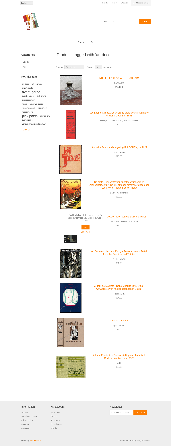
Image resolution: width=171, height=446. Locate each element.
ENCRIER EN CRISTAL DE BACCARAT (119, 78)
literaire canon (28, 108)
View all (26, 130)
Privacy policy (27, 420)
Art (92, 42)
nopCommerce (35, 440)
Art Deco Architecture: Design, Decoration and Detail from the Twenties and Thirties (119, 253)
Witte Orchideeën (119, 320)
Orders (54, 416)
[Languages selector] (26, 3)
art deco (25, 84)
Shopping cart (56, 424)
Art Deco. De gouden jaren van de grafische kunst (119, 216)
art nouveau (37, 84)
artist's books (27, 88)
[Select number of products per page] (98, 67)
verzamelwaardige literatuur (34, 124)
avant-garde (31, 92)
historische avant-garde (32, 104)
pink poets (30, 116)
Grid (143, 67)
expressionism (28, 100)
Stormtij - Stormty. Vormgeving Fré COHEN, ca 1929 (119, 147)
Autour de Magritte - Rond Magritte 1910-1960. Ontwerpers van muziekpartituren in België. (119, 287)
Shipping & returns (29, 416)
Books (80, 42)
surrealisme (27, 120)
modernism (42, 108)
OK (85, 227)
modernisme (27, 112)
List (148, 67)
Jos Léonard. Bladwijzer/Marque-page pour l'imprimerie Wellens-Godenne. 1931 (119, 114)
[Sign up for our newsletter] (122, 412)
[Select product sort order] (74, 67)
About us (25, 424)
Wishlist (54, 428)
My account (55, 412)
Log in (114, 3)
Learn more (85, 232)
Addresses (55, 420)
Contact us (25, 428)
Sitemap (24, 412)
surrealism (45, 116)
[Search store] (120, 21)
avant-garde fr (28, 96)
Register (105, 3)
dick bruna (41, 96)
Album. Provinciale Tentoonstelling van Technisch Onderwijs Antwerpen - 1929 (119, 357)
